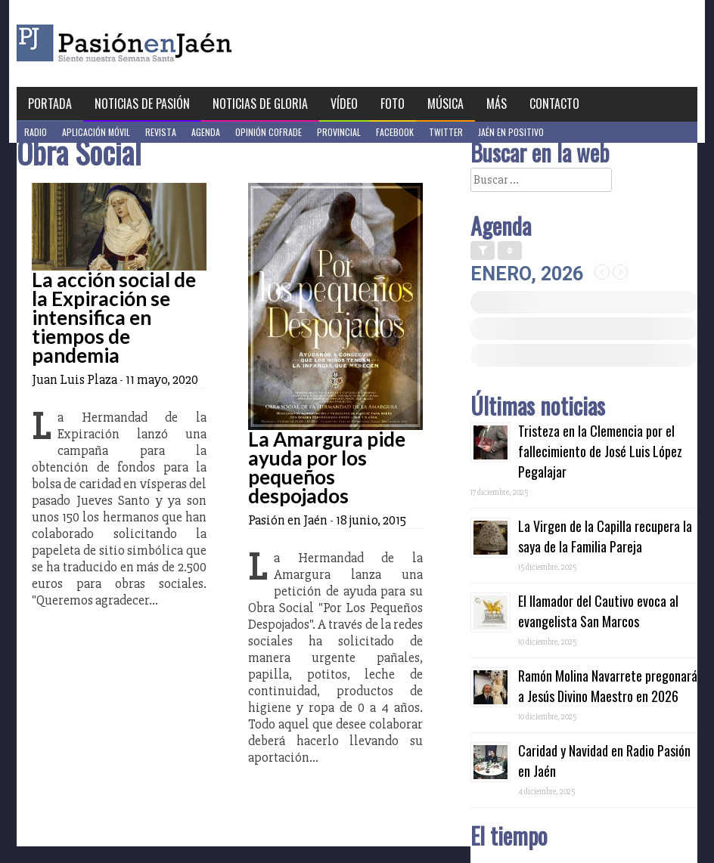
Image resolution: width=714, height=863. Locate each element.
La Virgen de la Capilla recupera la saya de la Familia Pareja (605, 536)
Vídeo (344, 103)
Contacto (554, 103)
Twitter (446, 131)
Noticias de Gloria (260, 103)
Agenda (205, 131)
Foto (392, 103)
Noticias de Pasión (142, 103)
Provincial (339, 131)
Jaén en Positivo (511, 131)
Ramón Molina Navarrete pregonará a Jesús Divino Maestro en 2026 (607, 686)
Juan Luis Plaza (74, 379)
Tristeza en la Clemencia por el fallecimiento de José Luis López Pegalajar (600, 451)
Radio (35, 131)
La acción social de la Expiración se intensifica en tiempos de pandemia (114, 317)
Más (496, 103)
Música (445, 103)
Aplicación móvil (96, 131)
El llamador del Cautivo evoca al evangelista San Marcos (598, 611)
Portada (50, 103)
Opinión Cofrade (268, 131)
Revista (160, 131)
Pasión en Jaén (165, 43)
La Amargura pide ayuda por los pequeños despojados (326, 467)
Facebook (395, 131)
